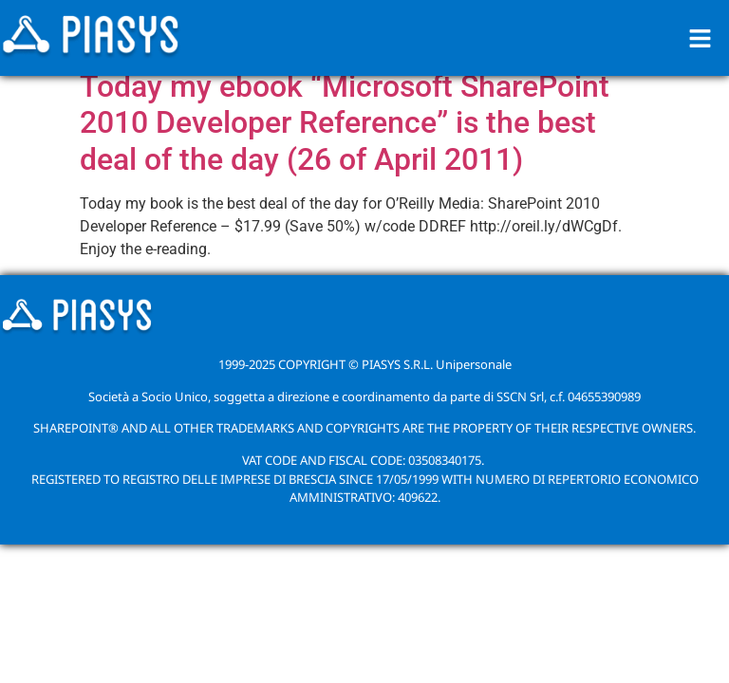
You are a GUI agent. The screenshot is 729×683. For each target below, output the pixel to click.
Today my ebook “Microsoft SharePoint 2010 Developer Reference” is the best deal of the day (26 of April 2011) (344, 122)
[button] (701, 38)
